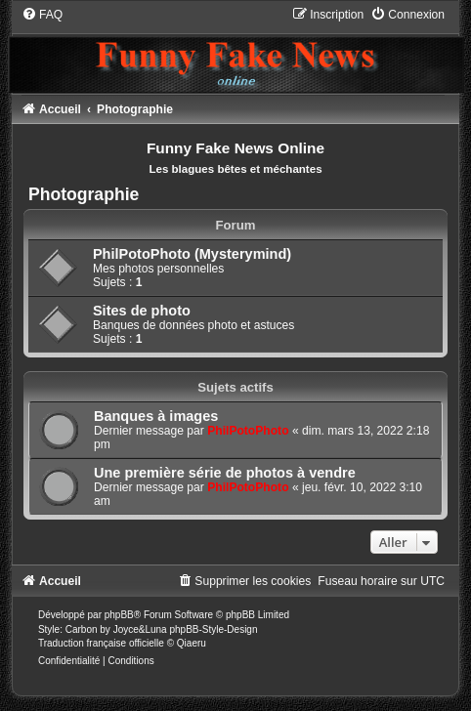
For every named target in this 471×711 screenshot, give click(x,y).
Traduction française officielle (101, 643)
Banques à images (156, 416)
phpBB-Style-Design (213, 629)
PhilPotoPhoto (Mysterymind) (192, 254)
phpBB (119, 614)
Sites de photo (142, 310)
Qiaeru (191, 643)
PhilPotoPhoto (247, 431)
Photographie (83, 194)
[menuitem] (42, 14)
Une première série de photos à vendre (225, 473)
